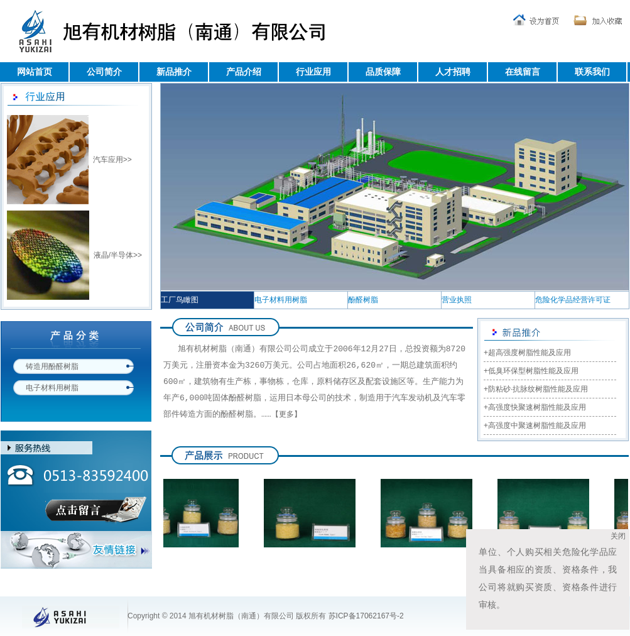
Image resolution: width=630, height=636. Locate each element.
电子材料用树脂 (52, 387)
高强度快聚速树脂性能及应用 (537, 407)
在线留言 (522, 72)
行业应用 (313, 72)
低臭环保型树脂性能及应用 (533, 370)
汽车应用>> (112, 159)
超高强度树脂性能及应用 (529, 352)
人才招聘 (452, 72)
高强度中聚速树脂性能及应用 (537, 425)
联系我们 (592, 72)
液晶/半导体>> (118, 255)
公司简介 (104, 72)
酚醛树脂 (363, 299)
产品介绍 (243, 72)
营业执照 (457, 299)
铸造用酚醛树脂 (52, 366)
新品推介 (174, 72)
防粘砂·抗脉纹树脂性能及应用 (538, 389)
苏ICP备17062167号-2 (366, 615)
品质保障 (383, 72)
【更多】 (286, 415)
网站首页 (34, 72)
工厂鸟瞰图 (179, 299)
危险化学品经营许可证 (573, 299)
